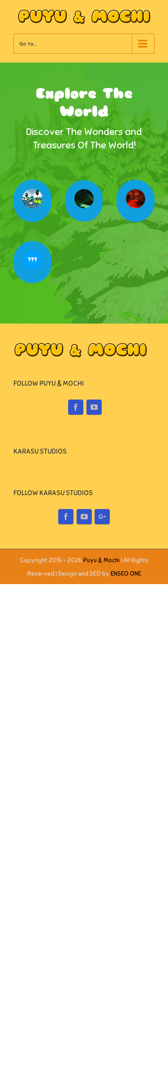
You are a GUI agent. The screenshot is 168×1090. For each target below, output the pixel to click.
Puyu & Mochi (101, 829)
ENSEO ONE (126, 842)
